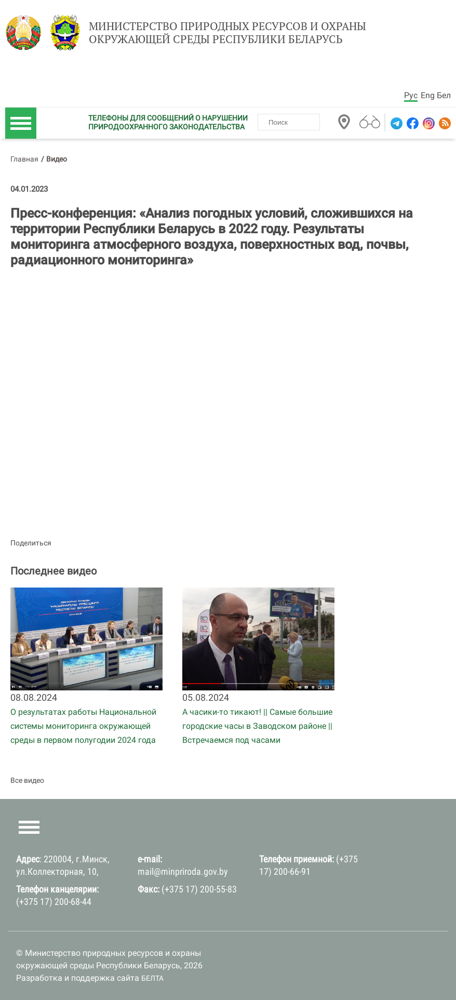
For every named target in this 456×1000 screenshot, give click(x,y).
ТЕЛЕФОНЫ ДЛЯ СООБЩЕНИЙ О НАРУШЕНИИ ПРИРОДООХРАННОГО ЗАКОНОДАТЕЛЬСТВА (168, 122)
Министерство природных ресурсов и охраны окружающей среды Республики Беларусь (227, 33)
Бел (444, 95)
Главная (24, 159)
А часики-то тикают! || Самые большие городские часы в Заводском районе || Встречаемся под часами (257, 726)
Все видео (27, 780)
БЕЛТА (152, 978)
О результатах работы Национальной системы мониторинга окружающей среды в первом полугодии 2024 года (83, 726)
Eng (428, 95)
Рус (411, 95)
